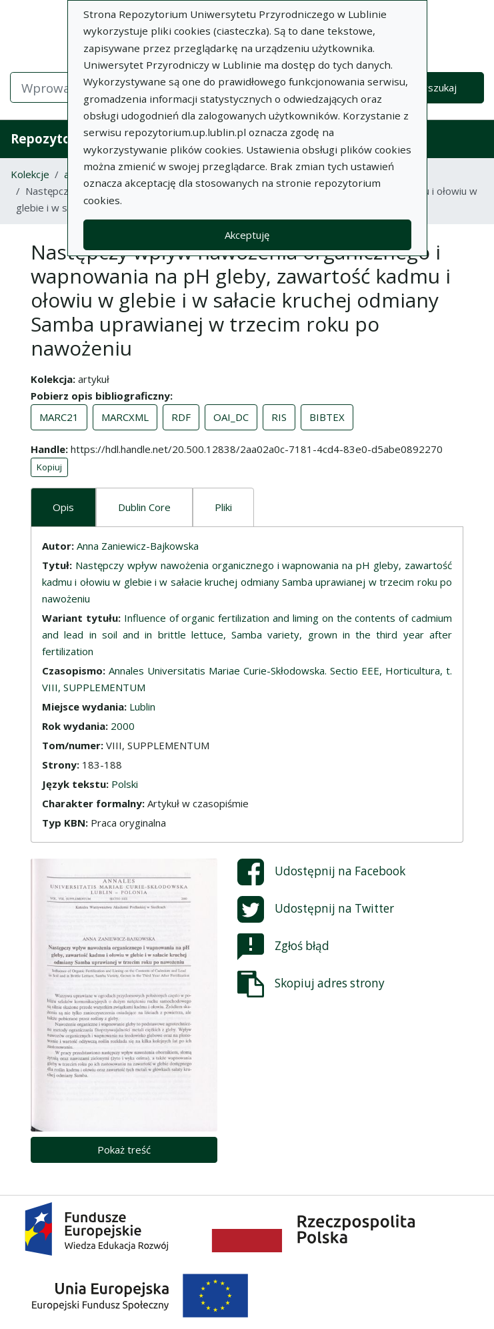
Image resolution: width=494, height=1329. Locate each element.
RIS (279, 417)
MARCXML (125, 417)
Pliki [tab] (223, 507)
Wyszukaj (435, 87)
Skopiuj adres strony (311, 984)
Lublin (142, 706)
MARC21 (59, 417)
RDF (181, 417)
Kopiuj (49, 467)
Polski (124, 784)
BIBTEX (327, 417)
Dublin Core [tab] (144, 507)
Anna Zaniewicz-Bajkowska (138, 545)
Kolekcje (30, 174)
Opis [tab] (63, 507)
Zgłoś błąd (283, 946)
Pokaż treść (124, 1149)
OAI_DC (231, 417)
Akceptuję (247, 235)
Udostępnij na (321, 872)
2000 (123, 726)
